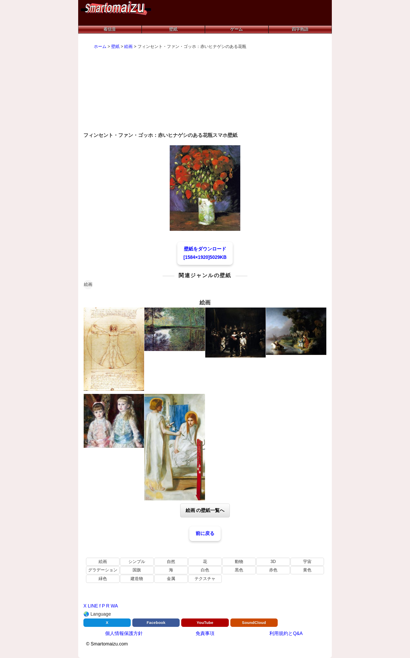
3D (273, 561)
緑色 (103, 578)
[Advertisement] (205, 91)
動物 (239, 561)
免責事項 (205, 633)
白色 (205, 570)
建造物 (136, 578)
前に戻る (205, 533)
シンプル (136, 561)
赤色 (273, 570)
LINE (93, 606)
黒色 (239, 570)
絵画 (88, 284)
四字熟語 (300, 29)
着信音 (110, 29)
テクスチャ (205, 578)
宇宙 (307, 561)
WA (114, 606)
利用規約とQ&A (286, 633)
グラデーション (102, 570)
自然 (171, 561)
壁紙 (173, 29)
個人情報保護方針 (124, 633)
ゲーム (236, 29)
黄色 (307, 570)
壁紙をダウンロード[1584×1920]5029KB (205, 253)
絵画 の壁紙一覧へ (205, 510)
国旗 (137, 570)
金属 (171, 578)
